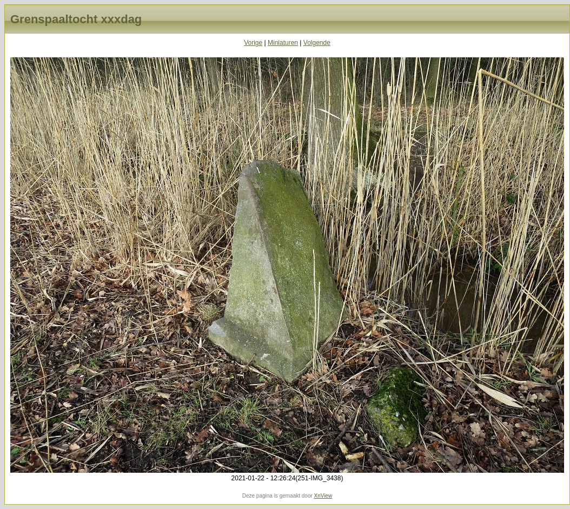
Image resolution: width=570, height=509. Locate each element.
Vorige (253, 43)
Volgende (316, 43)
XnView (323, 496)
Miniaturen (283, 43)
